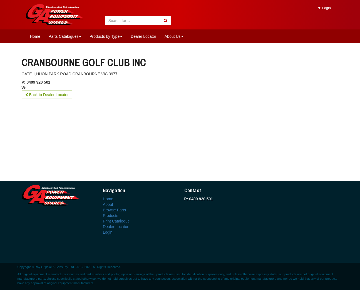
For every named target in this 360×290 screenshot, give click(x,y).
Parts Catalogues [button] (65, 36)
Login (324, 8)
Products (110, 215)
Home (35, 36)
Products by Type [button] (106, 36)
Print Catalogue (116, 221)
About (108, 204)
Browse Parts (114, 210)
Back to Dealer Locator (47, 94)
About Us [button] (174, 36)
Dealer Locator (143, 36)
